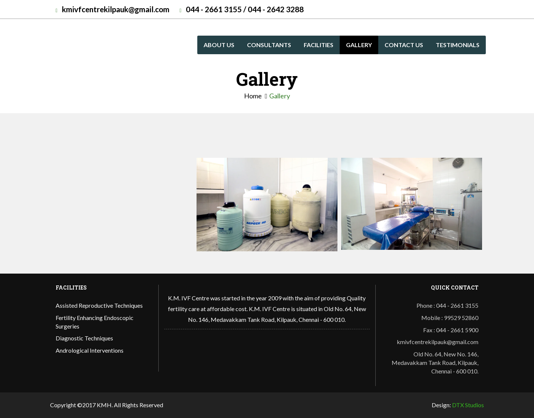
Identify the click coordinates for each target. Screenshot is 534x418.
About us (219, 44)
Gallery (359, 44)
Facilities (318, 44)
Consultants (269, 44)
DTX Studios (468, 404)
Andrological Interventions (89, 350)
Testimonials (457, 44)
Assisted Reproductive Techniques (99, 305)
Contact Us (404, 44)
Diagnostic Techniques (84, 338)
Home (253, 96)
